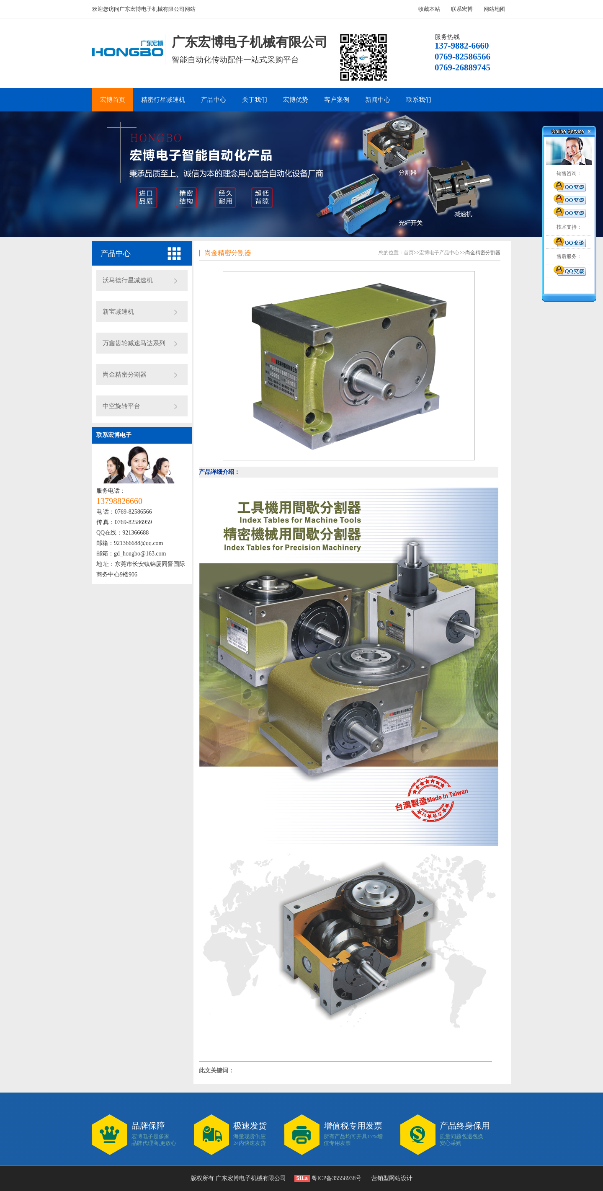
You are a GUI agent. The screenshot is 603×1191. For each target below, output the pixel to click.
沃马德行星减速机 (128, 280)
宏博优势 (295, 99)
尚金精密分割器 (125, 374)
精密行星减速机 (163, 99)
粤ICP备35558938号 (335, 1178)
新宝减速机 (118, 311)
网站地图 (494, 9)
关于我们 (254, 99)
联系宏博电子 (113, 435)
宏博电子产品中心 (439, 253)
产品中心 (213, 99)
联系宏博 (462, 9)
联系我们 (418, 99)
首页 (409, 253)
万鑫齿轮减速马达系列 (134, 343)
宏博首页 (112, 99)
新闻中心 (377, 99)
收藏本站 (429, 9)
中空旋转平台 (121, 406)
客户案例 (336, 99)
